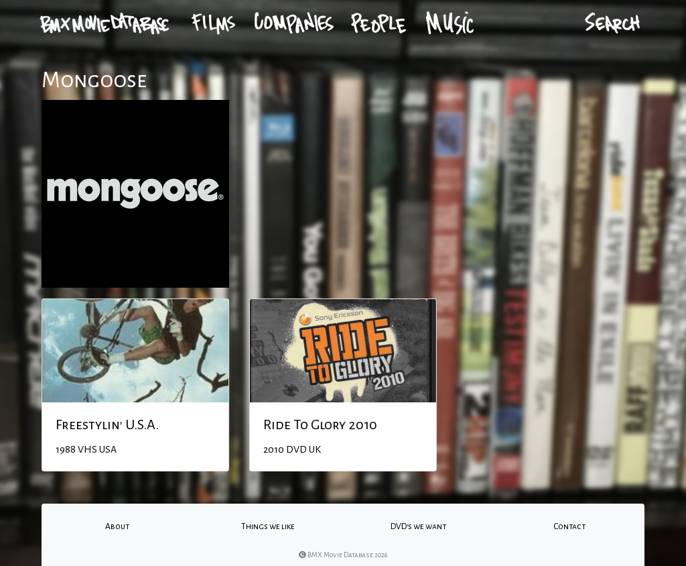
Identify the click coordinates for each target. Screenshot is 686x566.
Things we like (268, 526)
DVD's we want (418, 526)
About (117, 526)
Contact (569, 526)
